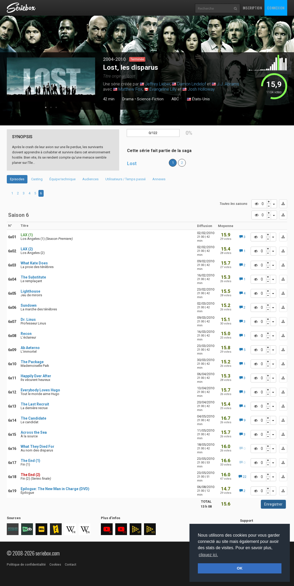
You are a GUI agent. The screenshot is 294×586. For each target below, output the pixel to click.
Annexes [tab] (158, 179)
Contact (70, 564)
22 (242, 477)
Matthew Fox (130, 89)
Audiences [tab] (90, 179)
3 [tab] (56, 107)
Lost (132, 163)
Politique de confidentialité (26, 564)
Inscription (252, 7)
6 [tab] (41, 193)
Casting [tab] (37, 179)
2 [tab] (51, 107)
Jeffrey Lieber (157, 84)
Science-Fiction (150, 99)
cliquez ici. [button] (208, 555)
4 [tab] (29, 193)
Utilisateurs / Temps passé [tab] (125, 179)
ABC (175, 99)
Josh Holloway (201, 89)
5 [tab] (35, 193)
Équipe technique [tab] (62, 179)
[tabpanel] (51, 79)
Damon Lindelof (191, 84)
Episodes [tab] (17, 179)
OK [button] (240, 568)
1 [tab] (45, 107)
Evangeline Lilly (163, 89)
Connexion (275, 7)
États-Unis (198, 99)
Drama (128, 99)
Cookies (55, 564)
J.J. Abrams (228, 84)
